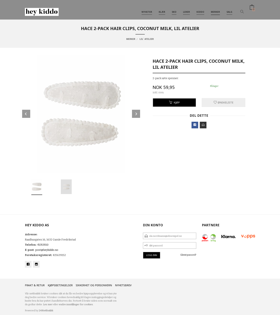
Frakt (29, 285)
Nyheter (147, 9)
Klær (162, 9)
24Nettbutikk (46, 310)
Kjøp (174, 102)
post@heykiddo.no (46, 250)
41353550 (42, 244)
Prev (26, 114)
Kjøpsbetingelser (60, 285)
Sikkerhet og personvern (94, 285)
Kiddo (200, 9)
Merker (215, 9)
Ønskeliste (223, 102)
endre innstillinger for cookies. (76, 304)
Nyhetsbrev (123, 285)
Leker (186, 9)
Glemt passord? (188, 255)
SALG (229, 9)
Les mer (48, 304)
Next (136, 114)
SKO (174, 9)
